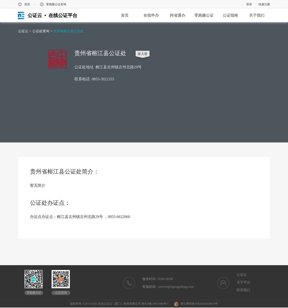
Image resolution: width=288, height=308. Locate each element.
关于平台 (243, 282)
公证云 (23, 31)
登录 (249, 4)
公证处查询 (40, 31)
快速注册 (264, 4)
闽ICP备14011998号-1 (155, 303)
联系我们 (243, 290)
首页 (27, 4)
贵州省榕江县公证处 (69, 31)
